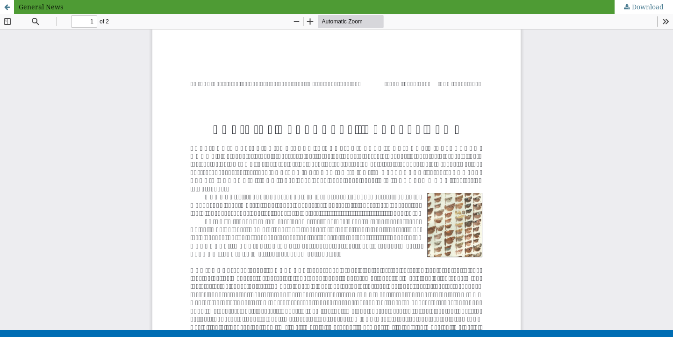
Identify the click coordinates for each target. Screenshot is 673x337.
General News (41, 6)
